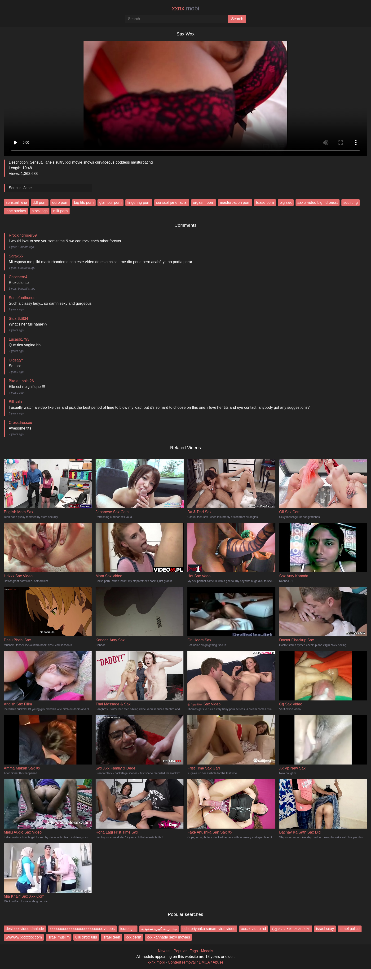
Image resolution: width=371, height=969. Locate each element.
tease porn (265, 202)
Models (207, 951)
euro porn (60, 202)
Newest (164, 951)
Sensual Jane (20, 188)
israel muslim (59, 937)
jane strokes (16, 211)
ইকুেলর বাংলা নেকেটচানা (291, 929)
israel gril (128, 929)
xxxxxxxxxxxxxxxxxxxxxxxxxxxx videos (82, 929)
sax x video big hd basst (317, 202)
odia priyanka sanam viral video (208, 929)
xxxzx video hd (253, 929)
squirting (350, 202)
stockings (40, 211)
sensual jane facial (171, 202)
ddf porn (40, 202)
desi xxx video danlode (25, 929)
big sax (286, 202)
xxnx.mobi (156, 962)
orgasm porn (203, 202)
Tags (194, 951)
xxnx (185, 8)
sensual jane (16, 202)
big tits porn (84, 202)
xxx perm (133, 937)
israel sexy (325, 929)
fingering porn (138, 202)
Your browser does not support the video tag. (185, 97)
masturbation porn (235, 202)
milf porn (60, 211)
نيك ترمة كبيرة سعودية (159, 929)
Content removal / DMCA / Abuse (195, 962)
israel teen (111, 937)
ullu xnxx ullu (86, 937)
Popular (180, 951)
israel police (349, 929)
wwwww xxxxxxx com (24, 937)
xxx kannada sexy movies (168, 937)
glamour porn (110, 202)
